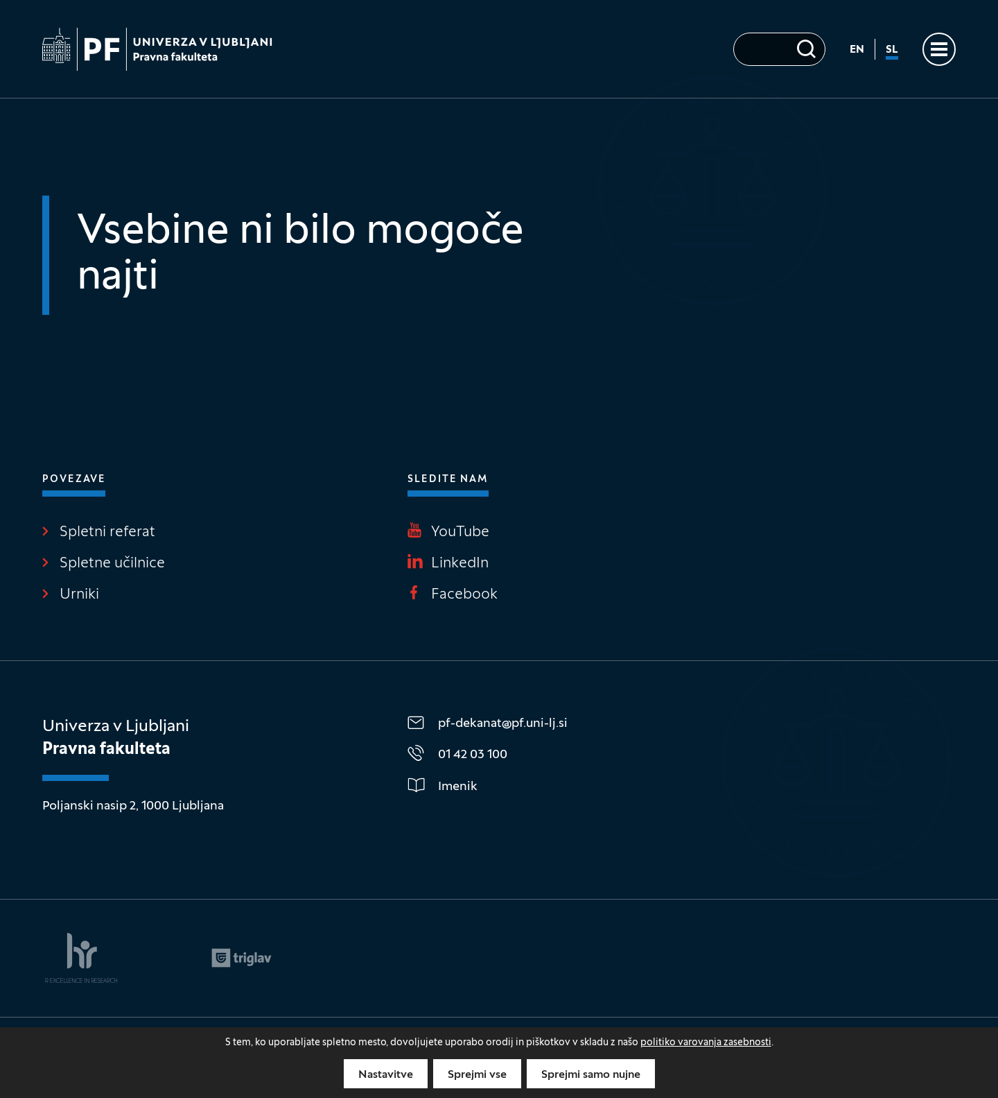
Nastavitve (385, 1075)
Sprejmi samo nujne (590, 1075)
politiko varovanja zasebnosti (705, 1042)
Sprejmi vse (477, 1075)
